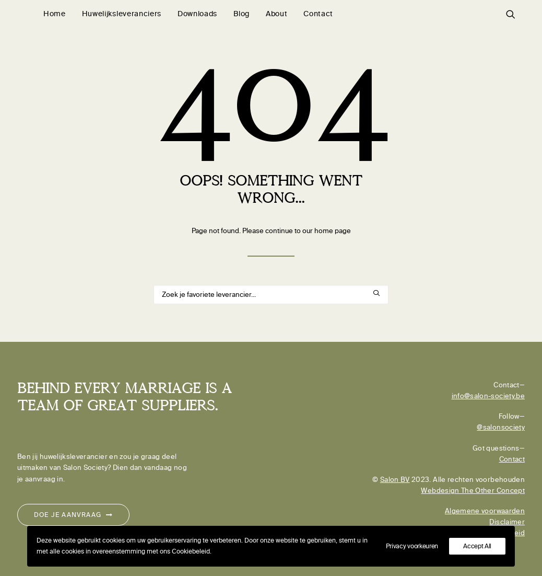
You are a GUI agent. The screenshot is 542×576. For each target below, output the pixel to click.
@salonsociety (501, 427)
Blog (241, 13)
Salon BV (395, 479)
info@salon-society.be (488, 396)
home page (332, 231)
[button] (515, 14)
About (276, 13)
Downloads (197, 13)
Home (54, 13)
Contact (318, 13)
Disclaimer (507, 522)
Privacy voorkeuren (412, 546)
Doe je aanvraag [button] (73, 515)
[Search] (271, 294)
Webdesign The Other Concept (473, 490)
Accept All (477, 546)
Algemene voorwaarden (485, 511)
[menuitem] (54, 14)
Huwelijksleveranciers (121, 13)
